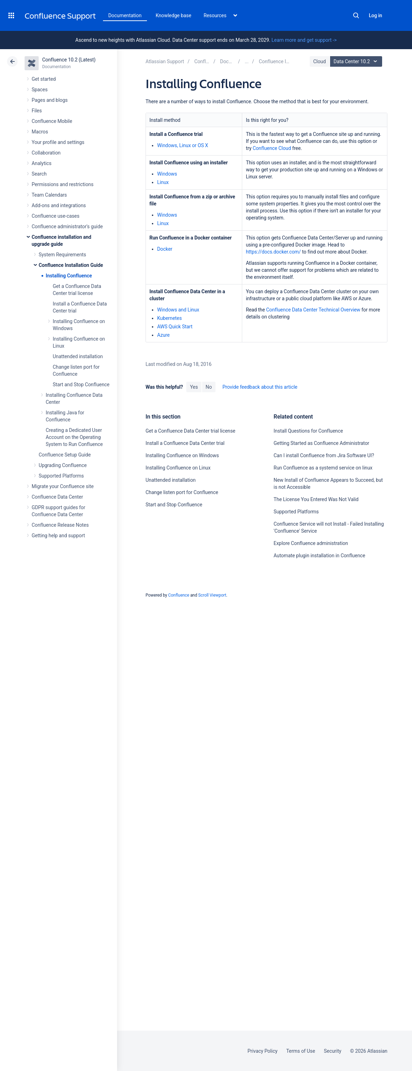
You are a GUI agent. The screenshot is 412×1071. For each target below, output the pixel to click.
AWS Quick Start (175, 326)
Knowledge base (174, 15)
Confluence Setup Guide (65, 455)
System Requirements (62, 254)
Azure (163, 335)
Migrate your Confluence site (63, 486)
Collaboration (46, 153)
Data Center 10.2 (357, 61)
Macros (40, 131)
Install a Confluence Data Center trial (185, 443)
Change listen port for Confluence (182, 492)
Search (356, 15)
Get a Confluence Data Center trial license (190, 431)
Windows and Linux (178, 310)
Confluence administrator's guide (67, 226)
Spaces (39, 89)
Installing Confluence (69, 275)
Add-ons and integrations (59, 205)
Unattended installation (78, 356)
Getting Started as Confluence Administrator (321, 443)
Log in (375, 15)
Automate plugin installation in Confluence (319, 555)
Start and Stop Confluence (81, 384)
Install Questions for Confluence (308, 431)
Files (37, 110)
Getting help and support (58, 535)
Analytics (41, 163)
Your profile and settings (58, 142)
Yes (194, 387)
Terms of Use (300, 1051)
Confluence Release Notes (60, 525)
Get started (44, 79)
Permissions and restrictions (63, 184)
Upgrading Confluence (63, 465)
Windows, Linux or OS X (182, 145)
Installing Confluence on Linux (178, 468)
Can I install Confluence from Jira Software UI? (323, 455)
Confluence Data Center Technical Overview (313, 310)
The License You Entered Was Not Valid (316, 499)
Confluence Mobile (52, 121)
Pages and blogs (49, 100)
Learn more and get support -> (303, 40)
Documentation (125, 15)
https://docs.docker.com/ (273, 252)
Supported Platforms (61, 476)
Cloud (319, 61)
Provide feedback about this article (260, 387)
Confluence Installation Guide (71, 265)
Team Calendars (49, 195)
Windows (167, 174)
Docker (164, 249)
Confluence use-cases (55, 216)
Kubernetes (169, 318)
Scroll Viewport (212, 595)
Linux (163, 182)
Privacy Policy (262, 1051)
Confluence (178, 595)
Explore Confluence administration (310, 543)
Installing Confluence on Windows (182, 455)
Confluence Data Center (57, 497)
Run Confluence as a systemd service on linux (322, 468)
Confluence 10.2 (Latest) (69, 60)
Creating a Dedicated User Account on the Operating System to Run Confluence (74, 437)
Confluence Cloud (272, 148)
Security (332, 1051)
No (209, 387)
